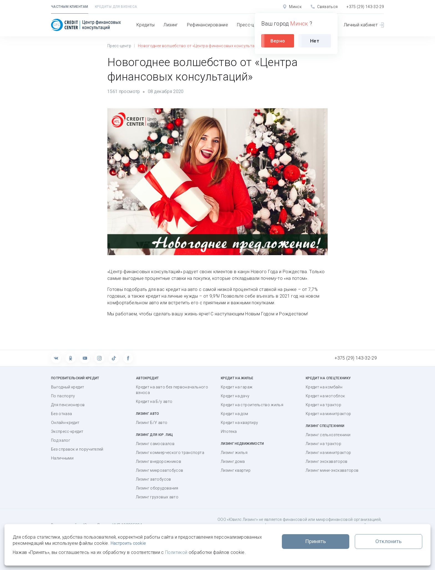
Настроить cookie (128, 543)
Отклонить (388, 541)
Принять (315, 541)
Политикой (176, 552)
